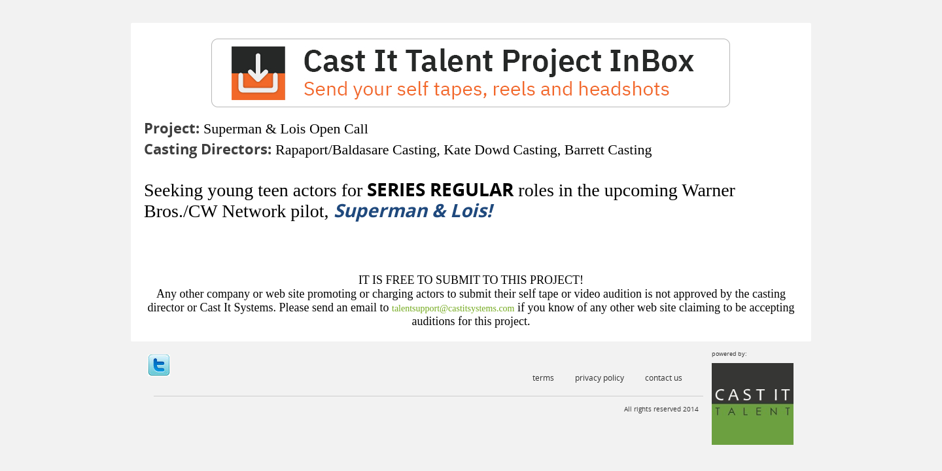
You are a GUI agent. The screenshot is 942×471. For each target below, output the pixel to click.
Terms (543, 377)
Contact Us (663, 377)
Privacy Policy (599, 377)
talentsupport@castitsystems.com (453, 308)
